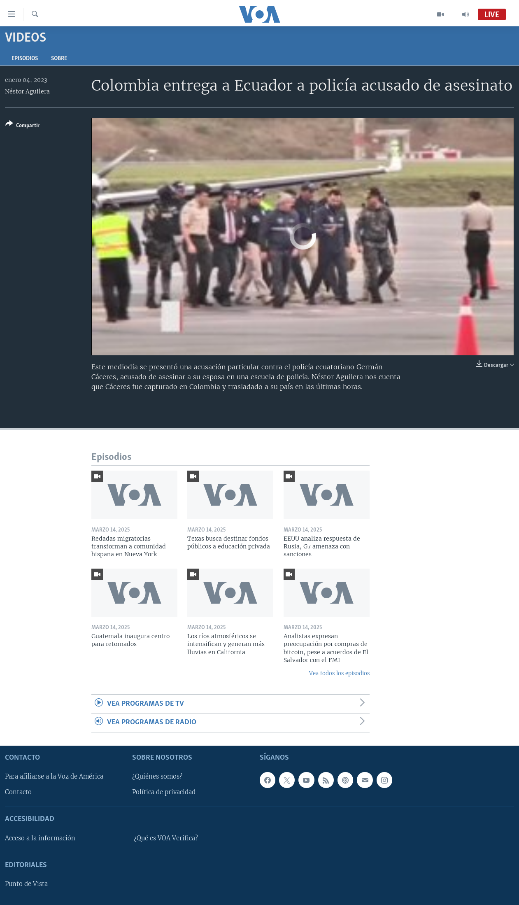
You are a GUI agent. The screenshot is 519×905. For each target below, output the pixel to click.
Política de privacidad (163, 792)
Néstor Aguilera (27, 91)
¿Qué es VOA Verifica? (166, 838)
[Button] (22, 126)
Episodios (25, 59)
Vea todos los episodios (339, 673)
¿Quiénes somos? (157, 776)
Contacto (18, 792)
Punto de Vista (26, 884)
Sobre (59, 59)
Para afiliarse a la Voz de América (54, 776)
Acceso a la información (40, 838)
